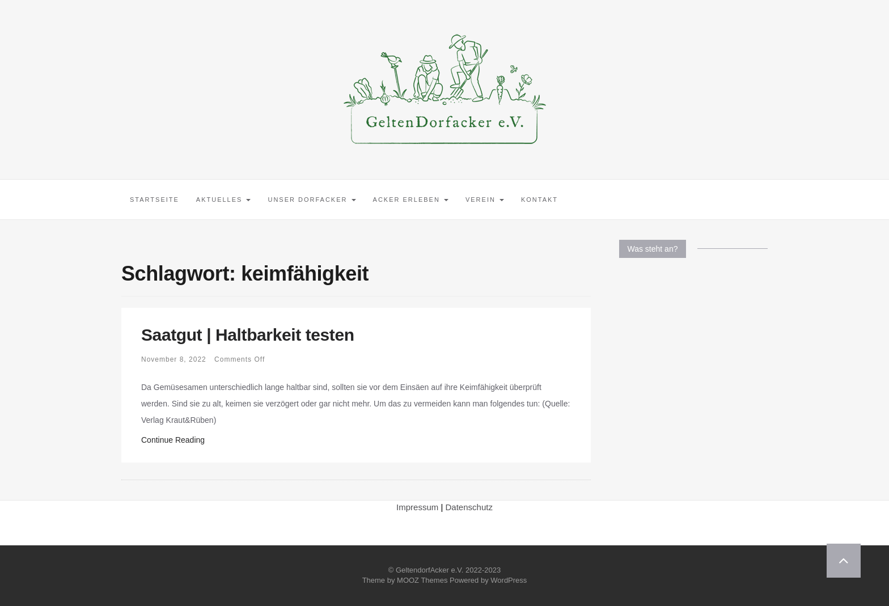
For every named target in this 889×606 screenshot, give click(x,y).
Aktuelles (223, 199)
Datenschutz (469, 507)
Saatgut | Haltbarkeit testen (247, 334)
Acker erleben (410, 199)
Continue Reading (173, 439)
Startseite (154, 199)
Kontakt (539, 199)
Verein (484, 199)
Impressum (417, 507)
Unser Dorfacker (311, 199)
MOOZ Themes (422, 580)
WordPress (508, 580)
